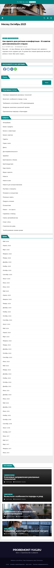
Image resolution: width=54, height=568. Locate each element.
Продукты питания (8, 201)
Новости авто (7, 180)
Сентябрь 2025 (7, 274)
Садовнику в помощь (9, 213)
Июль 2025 (6, 283)
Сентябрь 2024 (7, 320)
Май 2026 (6, 241)
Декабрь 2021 (7, 386)
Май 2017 (6, 440)
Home (7, 564)
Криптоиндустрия (8, 164)
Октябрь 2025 (7, 270)
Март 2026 (6, 249)
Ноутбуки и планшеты (9, 189)
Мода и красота (7, 172)
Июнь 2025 (6, 287)
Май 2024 (6, 328)
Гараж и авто (7, 143)
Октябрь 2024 (7, 316)
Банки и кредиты (8, 126)
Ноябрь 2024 (7, 312)
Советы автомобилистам (10, 218)
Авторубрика (6, 122)
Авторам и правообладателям (17, 564)
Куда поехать (7, 168)
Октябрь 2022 (7, 382)
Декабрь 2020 (7, 394)
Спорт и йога (7, 222)
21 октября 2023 (9, 46)
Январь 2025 (7, 303)
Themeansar (40, 560)
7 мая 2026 (9, 481)
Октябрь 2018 (7, 419)
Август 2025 (6, 278)
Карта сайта (29, 564)
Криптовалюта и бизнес (10, 160)
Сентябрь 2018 (7, 423)
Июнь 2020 (6, 399)
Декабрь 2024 (7, 307)
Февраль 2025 (7, 299)
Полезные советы (8, 197)
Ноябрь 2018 (7, 415)
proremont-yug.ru (21, 46)
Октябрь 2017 (7, 432)
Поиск (4, 77)
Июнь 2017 (6, 436)
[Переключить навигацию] (51, 18)
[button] (44, 18)
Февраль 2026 (7, 254)
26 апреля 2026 (10, 516)
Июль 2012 (6, 452)
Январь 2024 (7, 345)
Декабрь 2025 (7, 262)
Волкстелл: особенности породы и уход (15, 99)
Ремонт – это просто (9, 209)
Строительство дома (13, 38)
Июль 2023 (6, 361)
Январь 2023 (7, 370)
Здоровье (6, 155)
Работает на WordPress (17, 560)
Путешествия (7, 205)
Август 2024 (6, 324)
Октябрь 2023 (7, 353)
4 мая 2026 (9, 499)
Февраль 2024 (7, 341)
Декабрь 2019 (7, 407)
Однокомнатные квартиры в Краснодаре (15, 111)
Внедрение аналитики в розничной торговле (16, 107)
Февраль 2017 (7, 448)
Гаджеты (5, 139)
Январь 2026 (7, 258)
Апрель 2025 (7, 295)
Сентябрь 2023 (7, 357)
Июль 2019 (6, 411)
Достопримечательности (10, 151)
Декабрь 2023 (7, 349)
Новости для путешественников (12, 184)
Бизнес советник (8, 135)
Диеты (5, 147)
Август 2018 (6, 428)
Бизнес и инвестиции (9, 131)
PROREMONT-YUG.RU (13, 7)
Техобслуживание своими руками (13, 230)
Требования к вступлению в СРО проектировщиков (18, 103)
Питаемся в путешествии (10, 193)
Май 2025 (6, 291)
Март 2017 (6, 444)
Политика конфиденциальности (40, 564)
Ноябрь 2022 (7, 378)
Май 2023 (6, 365)
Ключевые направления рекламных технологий (17, 95)
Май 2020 (6, 403)
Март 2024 (6, 336)
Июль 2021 (6, 390)
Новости (5, 38)
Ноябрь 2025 (7, 266)
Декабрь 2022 (7, 374)
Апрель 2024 (7, 332)
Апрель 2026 (7, 245)
